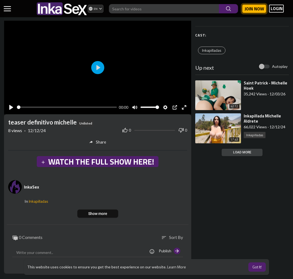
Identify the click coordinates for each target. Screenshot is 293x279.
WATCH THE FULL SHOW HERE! (97, 161)
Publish (169, 251)
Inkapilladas (211, 50)
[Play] (11, 107)
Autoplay (280, 66)
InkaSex (31, 187)
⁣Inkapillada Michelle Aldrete (262, 118)
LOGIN (277, 8)
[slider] (67, 107)
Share (97, 142)
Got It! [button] (257, 267)
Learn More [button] (176, 267)
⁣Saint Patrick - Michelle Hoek (265, 85)
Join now (254, 8)
